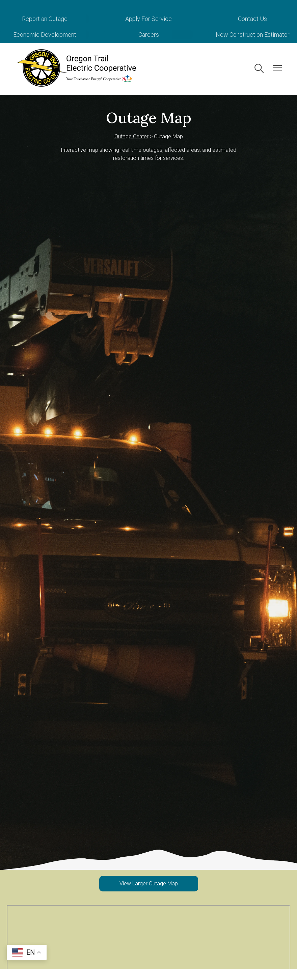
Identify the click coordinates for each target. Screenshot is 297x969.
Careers (148, 34)
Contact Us (252, 18)
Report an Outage (45, 18)
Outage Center (131, 136)
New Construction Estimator (253, 34)
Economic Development (44, 34)
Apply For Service (148, 18)
